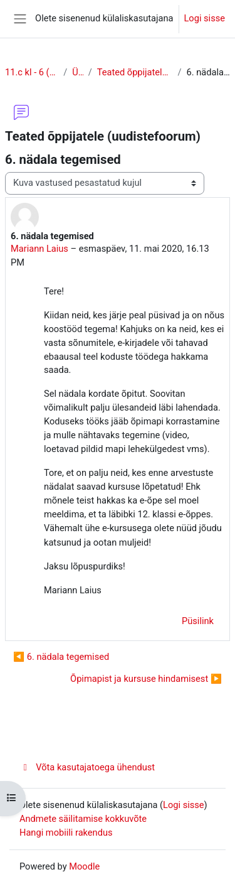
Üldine (77, 72)
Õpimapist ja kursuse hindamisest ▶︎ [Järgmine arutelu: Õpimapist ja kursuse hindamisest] (146, 678)
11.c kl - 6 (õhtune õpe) (31, 72)
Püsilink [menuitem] (198, 621)
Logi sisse (205, 18)
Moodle (84, 866)
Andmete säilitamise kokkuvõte (83, 818)
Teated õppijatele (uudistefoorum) (135, 72)
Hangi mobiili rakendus (66, 832)
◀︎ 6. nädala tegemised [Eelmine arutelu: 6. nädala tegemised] (61, 656)
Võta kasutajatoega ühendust (87, 767)
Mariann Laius (39, 248)
